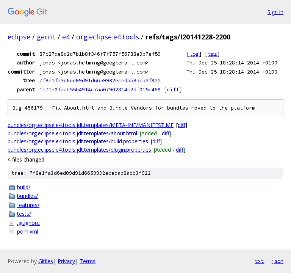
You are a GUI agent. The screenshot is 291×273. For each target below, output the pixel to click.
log (194, 53)
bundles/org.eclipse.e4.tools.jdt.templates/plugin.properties (79, 149)
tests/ (24, 213)
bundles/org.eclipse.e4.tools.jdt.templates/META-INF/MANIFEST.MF (91, 125)
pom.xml (27, 231)
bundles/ (27, 195)
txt (259, 260)
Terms (87, 261)
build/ (23, 187)
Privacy (66, 261)
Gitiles (45, 261)
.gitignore (28, 222)
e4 (66, 36)
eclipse (19, 36)
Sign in (275, 12)
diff (173, 89)
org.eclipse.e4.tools (107, 36)
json (277, 260)
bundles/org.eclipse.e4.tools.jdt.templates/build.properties (78, 141)
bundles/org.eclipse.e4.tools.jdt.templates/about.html (72, 133)
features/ (28, 205)
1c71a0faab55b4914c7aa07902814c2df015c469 (100, 89)
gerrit (46, 36)
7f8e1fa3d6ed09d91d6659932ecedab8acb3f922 (100, 80)
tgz (212, 53)
